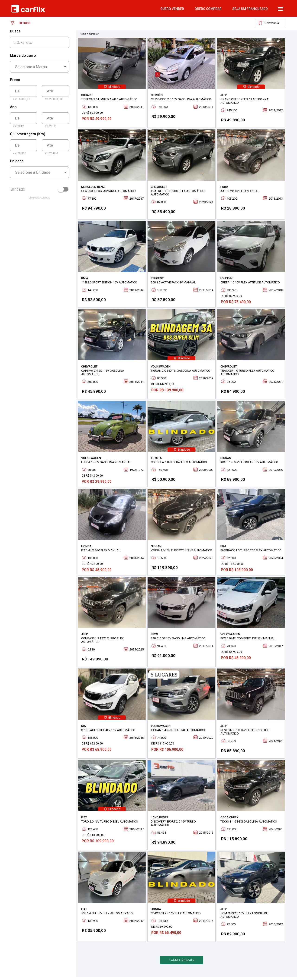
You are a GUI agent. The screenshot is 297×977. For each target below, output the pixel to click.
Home (83, 33)
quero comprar (208, 9)
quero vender (172, 9)
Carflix (28, 8)
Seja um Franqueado (250, 9)
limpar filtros (39, 197)
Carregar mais (181, 960)
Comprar (94, 33)
